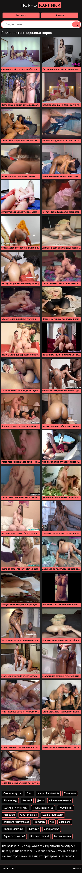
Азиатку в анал (28, 814)
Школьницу (10, 800)
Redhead (27, 800)
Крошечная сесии (52, 814)
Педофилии (65, 807)
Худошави (70, 793)
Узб (52, 822)
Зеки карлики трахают (16, 822)
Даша (40, 800)
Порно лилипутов (43, 807)
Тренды (60, 15)
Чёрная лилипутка (60, 800)
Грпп (29, 793)
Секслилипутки (12, 793)
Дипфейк (39, 822)
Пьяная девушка (13, 829)
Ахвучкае (34, 829)
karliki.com (7, 868)
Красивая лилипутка (15, 807)
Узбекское (9, 814)
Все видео (21, 15)
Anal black (64, 822)
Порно (41, 5)
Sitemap (77, 869)
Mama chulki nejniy (48, 793)
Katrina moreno (62, 836)
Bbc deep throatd (39, 836)
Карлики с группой (14, 836)
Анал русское (51, 829)
